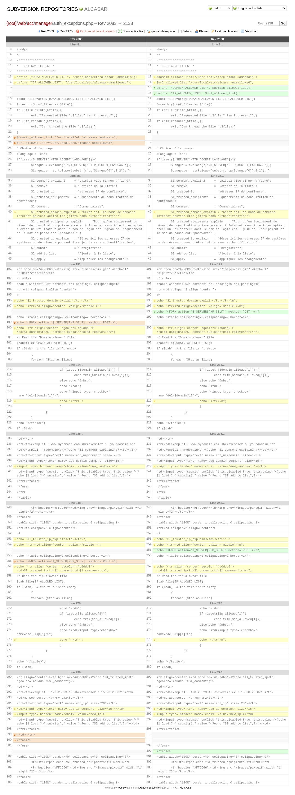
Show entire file (133, 31)
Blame (203, 31)
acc (30, 23)
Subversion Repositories (42, 9)
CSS (188, 787)
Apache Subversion (150, 787)
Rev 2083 (47, 31)
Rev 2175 (66, 31)
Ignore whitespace (163, 31)
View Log (251, 31)
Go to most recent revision (97, 31)
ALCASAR (95, 9)
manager (43, 23)
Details (187, 31)
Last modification (226, 31)
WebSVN (123, 787)
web (22, 23)
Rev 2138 (217, 39)
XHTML (179, 787)
